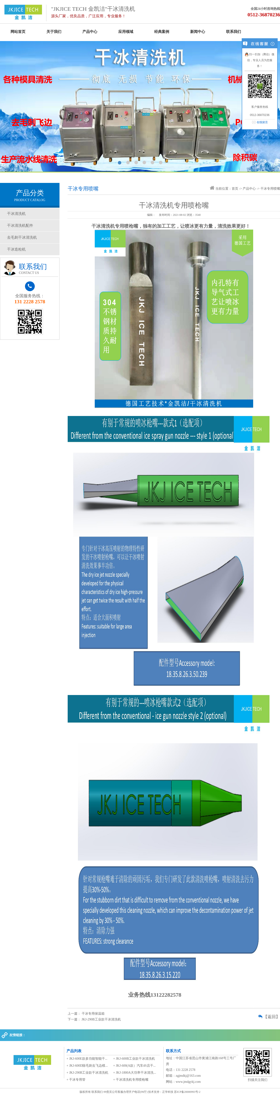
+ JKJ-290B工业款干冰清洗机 (87, 1072)
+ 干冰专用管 (75, 1079)
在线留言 (262, 122)
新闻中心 (197, 32)
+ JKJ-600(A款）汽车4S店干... (134, 1065)
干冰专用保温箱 (93, 1013)
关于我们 (53, 32)
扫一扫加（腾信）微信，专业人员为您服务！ (259, 60)
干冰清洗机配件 (20, 225)
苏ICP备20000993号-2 (187, 1092)
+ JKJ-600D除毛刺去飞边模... (87, 1065)
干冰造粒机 (16, 249)
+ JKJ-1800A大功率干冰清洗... (134, 1072)
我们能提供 (140, 106)
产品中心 (89, 32)
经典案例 (161, 32)
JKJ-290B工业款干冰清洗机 (101, 1019)
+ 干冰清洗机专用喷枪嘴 (130, 1079)
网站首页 (17, 32)
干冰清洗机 (16, 214)
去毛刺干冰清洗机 (22, 237)
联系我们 (233, 32)
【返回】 (271, 1016)
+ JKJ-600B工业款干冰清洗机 (134, 1058)
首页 (235, 188)
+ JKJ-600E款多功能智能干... (86, 1058)
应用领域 (125, 32)
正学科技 (167, 1092)
